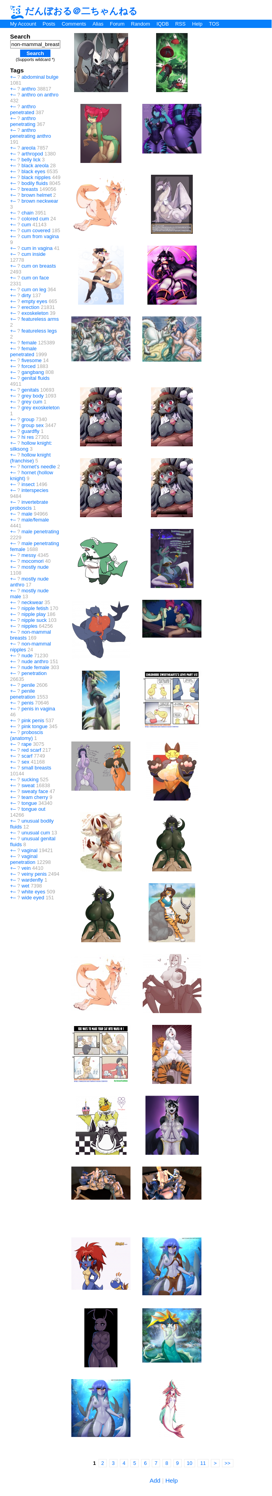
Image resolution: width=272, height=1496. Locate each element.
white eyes (33, 892)
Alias (98, 24)
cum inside (33, 254)
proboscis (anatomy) (26, 735)
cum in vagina (36, 248)
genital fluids (35, 378)
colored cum (35, 219)
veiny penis (34, 874)
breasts (29, 189)
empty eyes (34, 301)
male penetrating (40, 531)
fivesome (31, 360)
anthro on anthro (39, 95)
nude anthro (34, 661)
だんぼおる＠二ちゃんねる (74, 11)
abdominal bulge (39, 77)
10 (189, 1463)
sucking (29, 779)
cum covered (35, 230)
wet (25, 886)
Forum (117, 24)
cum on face (35, 278)
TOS (214, 24)
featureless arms (40, 319)
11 (203, 1463)
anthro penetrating (23, 121)
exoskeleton (34, 313)
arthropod (32, 154)
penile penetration (22, 694)
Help (197, 24)
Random (140, 24)
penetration (34, 673)
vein (25, 868)
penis (27, 703)
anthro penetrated (23, 109)
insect (27, 484)
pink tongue (34, 726)
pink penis (32, 720)
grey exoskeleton (40, 408)
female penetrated (23, 351)
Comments (73, 24)
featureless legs (39, 331)
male (26, 514)
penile (28, 685)
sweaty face (34, 791)
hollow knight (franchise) (30, 458)
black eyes (33, 171)
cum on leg (33, 289)
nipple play (33, 614)
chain (27, 213)
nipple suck (34, 620)
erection (30, 307)
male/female (35, 520)
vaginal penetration (23, 859)
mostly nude (34, 567)
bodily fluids (34, 183)
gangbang (32, 372)
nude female (35, 667)
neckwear (32, 602)
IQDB (162, 24)
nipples (29, 626)
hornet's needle (38, 467)
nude (26, 655)
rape (26, 744)
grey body (32, 396)
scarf (26, 756)
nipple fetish (34, 608)
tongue (29, 803)
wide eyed (32, 898)
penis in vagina (38, 709)
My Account (23, 24)
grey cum (31, 402)
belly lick (30, 160)
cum (26, 224)
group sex (32, 425)
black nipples (35, 177)
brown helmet (36, 195)
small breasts (36, 768)
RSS (180, 24)
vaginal (29, 850)
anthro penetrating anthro (30, 133)
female (28, 343)
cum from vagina (40, 236)
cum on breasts (38, 266)
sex (25, 762)
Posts (49, 24)
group (27, 419)
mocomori (32, 561)
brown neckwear (39, 201)
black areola (34, 165)
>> (228, 1463)
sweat (27, 785)
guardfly (30, 431)
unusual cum (35, 833)
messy (28, 555)
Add (155, 1480)
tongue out (33, 809)
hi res (27, 437)
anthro (28, 89)
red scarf (31, 750)
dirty (26, 295)
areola (28, 148)
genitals (30, 390)
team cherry (34, 797)
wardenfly (32, 880)
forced (28, 366)
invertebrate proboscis (29, 505)
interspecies (34, 490)
